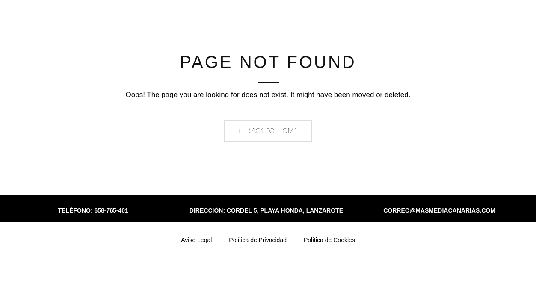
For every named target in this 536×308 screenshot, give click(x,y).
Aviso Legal (196, 240)
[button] (268, 131)
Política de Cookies (329, 240)
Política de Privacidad (258, 240)
